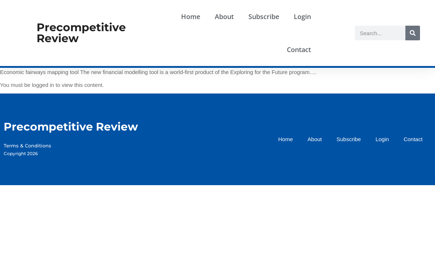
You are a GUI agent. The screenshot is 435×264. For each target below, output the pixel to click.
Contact (299, 49)
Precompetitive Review (81, 33)
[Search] (412, 33)
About (224, 16)
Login (302, 16)
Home (190, 16)
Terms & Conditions (27, 145)
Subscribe (263, 16)
